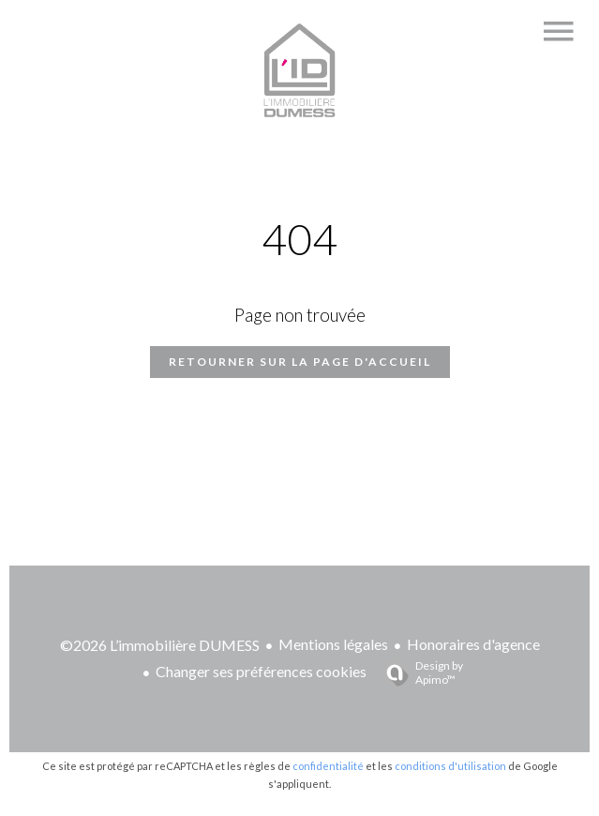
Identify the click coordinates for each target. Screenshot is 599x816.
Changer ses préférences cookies (261, 671)
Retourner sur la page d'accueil (300, 362)
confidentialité (328, 766)
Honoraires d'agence (473, 644)
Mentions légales (333, 644)
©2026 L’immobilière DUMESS (160, 645)
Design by (417, 672)
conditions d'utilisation (450, 766)
